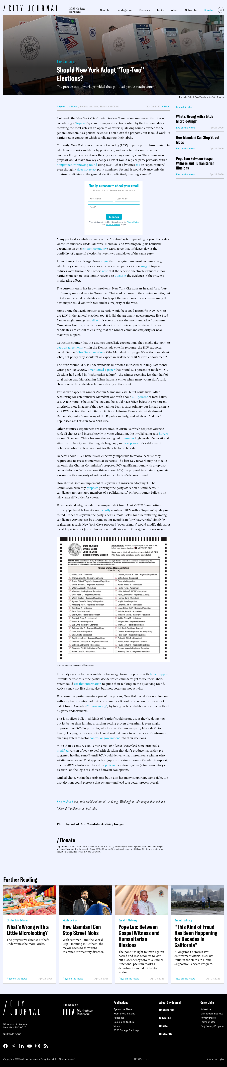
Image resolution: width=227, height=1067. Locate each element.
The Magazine (123, 10)
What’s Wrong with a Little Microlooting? (194, 119)
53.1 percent (140, 396)
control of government (105, 738)
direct (96, 320)
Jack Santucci (65, 61)
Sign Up (114, 217)
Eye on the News (18, 978)
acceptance (131, 443)
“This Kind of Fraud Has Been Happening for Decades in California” (195, 936)
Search (104, 10)
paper (111, 369)
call (138, 164)
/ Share (166, 106)
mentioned (96, 369)
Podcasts (144, 10)
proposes (92, 487)
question (120, 275)
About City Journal (170, 1002)
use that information (87, 683)
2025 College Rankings (77, 10)
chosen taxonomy (95, 248)
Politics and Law (89, 106)
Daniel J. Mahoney (128, 920)
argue (104, 261)
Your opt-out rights (215, 1059)
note (105, 271)
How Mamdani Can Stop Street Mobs (197, 140)
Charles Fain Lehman (17, 920)
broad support (159, 674)
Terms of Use (207, 1021)
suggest (145, 266)
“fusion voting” (97, 706)
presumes (128, 438)
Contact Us (165, 1034)
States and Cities (109, 106)
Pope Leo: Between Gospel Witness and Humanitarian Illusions (195, 163)
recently (105, 510)
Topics (160, 10)
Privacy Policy (133, 222)
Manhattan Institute (211, 1013)
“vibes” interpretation (89, 352)
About (174, 10)
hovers (163, 433)
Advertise (205, 1009)
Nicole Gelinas (70, 920)
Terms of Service (113, 224)
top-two (81, 123)
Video (117, 1026)
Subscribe (191, 10)
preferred (111, 765)
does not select (86, 169)
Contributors (166, 1010)
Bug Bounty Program (212, 1026)
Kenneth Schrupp (183, 920)
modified (63, 750)
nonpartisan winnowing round (77, 164)
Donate (208, 10)
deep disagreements (70, 347)
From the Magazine (124, 1013)
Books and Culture (124, 1021)
